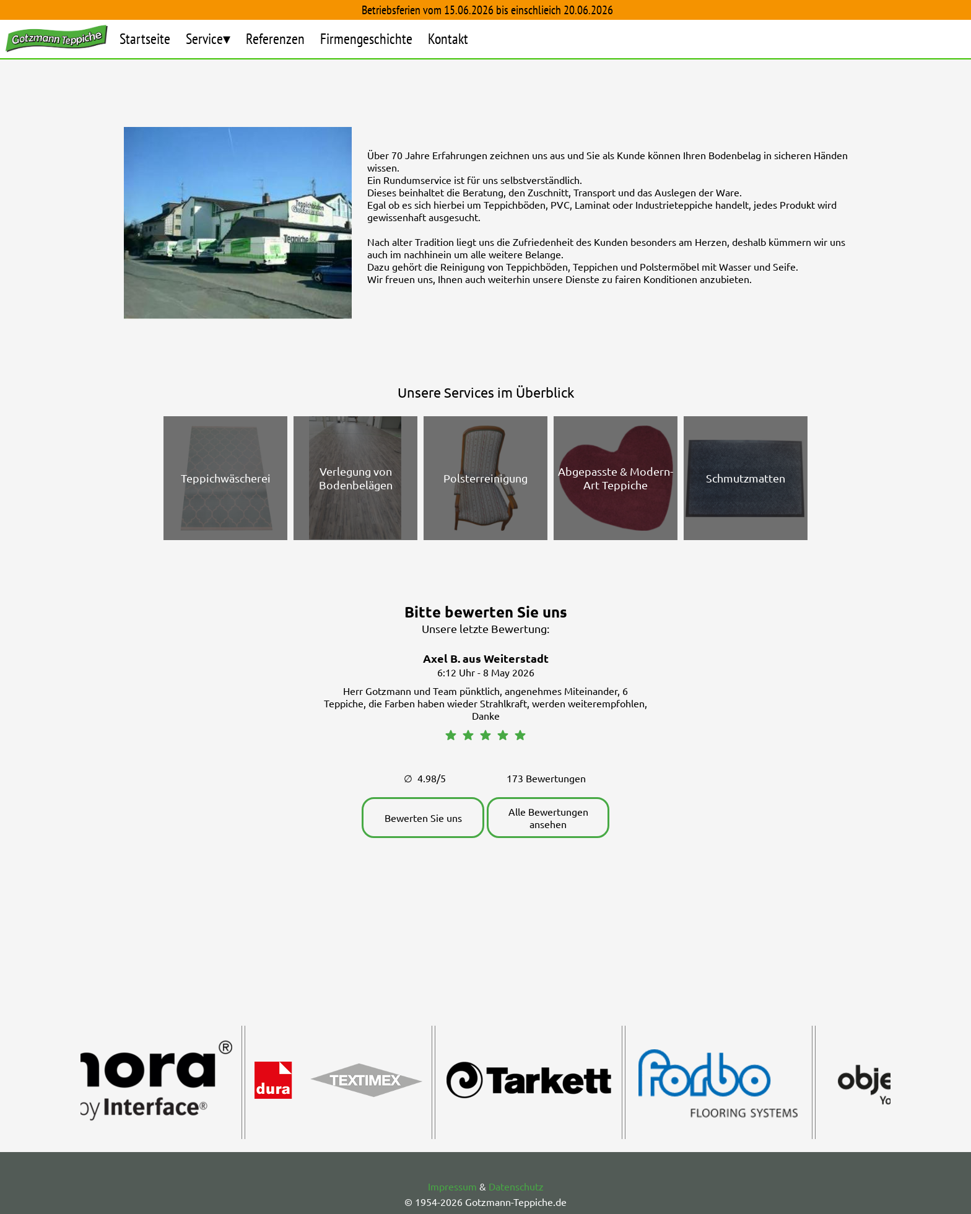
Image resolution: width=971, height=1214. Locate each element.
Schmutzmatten (745, 477)
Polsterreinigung (485, 477)
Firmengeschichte (366, 38)
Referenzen (275, 38)
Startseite (145, 38)
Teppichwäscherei (226, 477)
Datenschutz (516, 1186)
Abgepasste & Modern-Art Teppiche (615, 478)
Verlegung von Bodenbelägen (356, 478)
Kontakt (448, 38)
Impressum (452, 1186)
